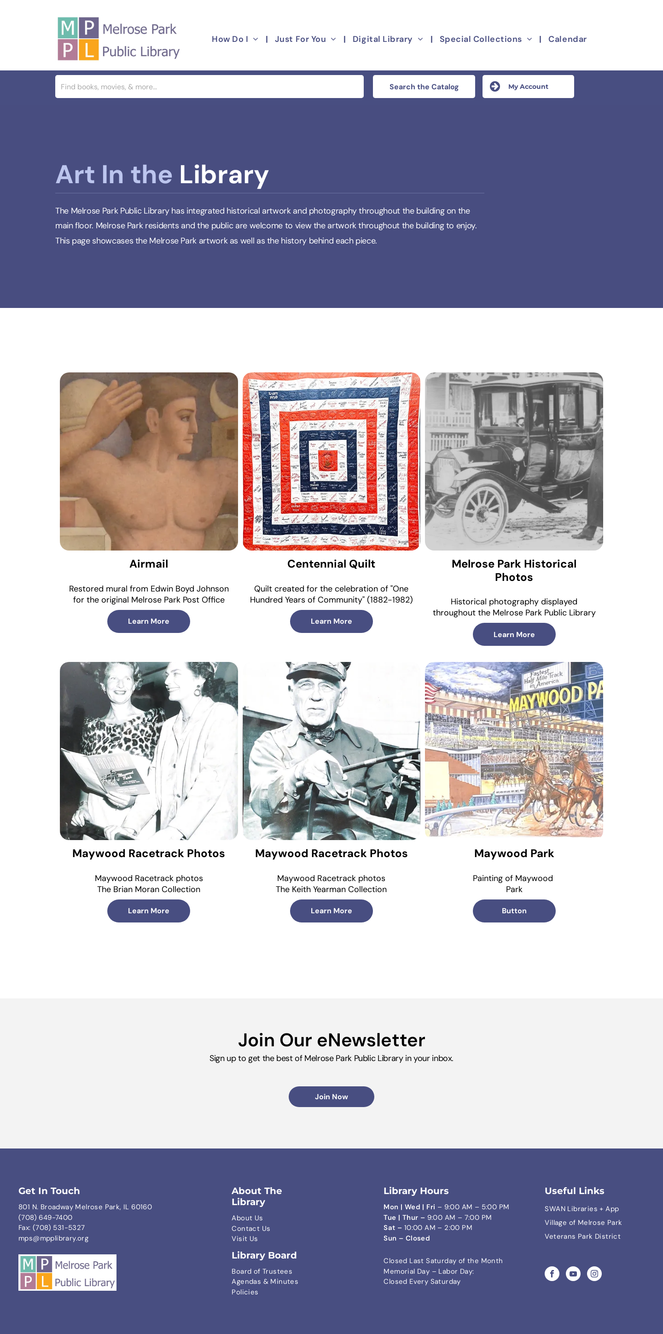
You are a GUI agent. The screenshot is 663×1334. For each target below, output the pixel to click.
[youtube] (573, 1274)
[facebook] (552, 1274)
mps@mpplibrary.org (53, 1238)
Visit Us (245, 1238)
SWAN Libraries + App (582, 1208)
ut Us (254, 1218)
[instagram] (594, 1274)
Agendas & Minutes (265, 1281)
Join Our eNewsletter (331, 1040)
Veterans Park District (583, 1236)
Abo (238, 1218)
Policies (245, 1292)
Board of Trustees (262, 1271)
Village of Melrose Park (583, 1222)
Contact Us (251, 1228)
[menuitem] (236, 39)
